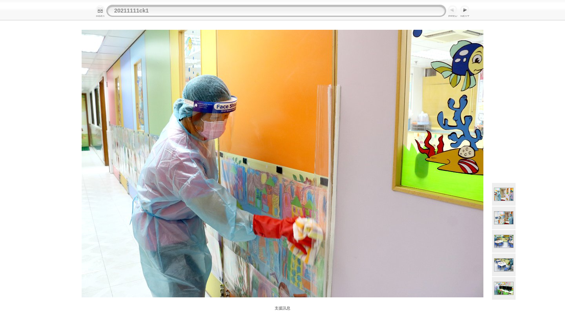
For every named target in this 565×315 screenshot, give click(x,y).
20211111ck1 (131, 10)
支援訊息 (282, 308)
